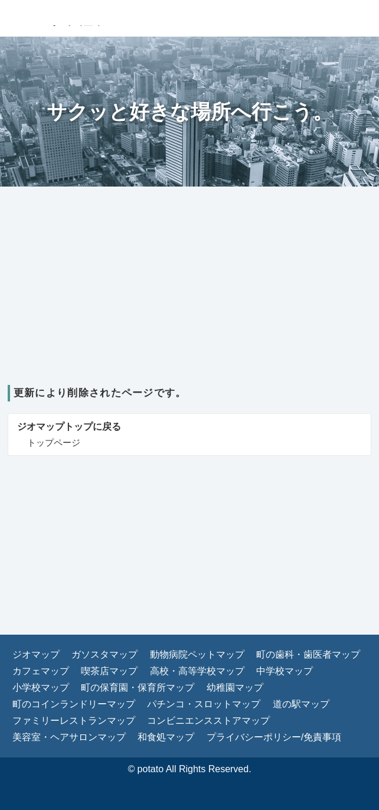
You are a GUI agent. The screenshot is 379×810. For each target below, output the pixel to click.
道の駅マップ (301, 704)
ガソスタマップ (104, 654)
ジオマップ (36, 654)
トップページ (53, 442)
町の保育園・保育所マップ (137, 687)
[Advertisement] (189, 296)
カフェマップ (40, 671)
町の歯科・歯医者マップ (308, 654)
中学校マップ (284, 671)
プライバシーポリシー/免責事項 (274, 737)
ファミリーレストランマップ (73, 721)
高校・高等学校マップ (197, 671)
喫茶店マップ (109, 671)
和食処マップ (166, 737)
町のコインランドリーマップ (73, 704)
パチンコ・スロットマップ (203, 704)
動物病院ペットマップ (197, 654)
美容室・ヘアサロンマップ (69, 737)
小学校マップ (40, 687)
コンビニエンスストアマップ (208, 721)
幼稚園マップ (235, 687)
